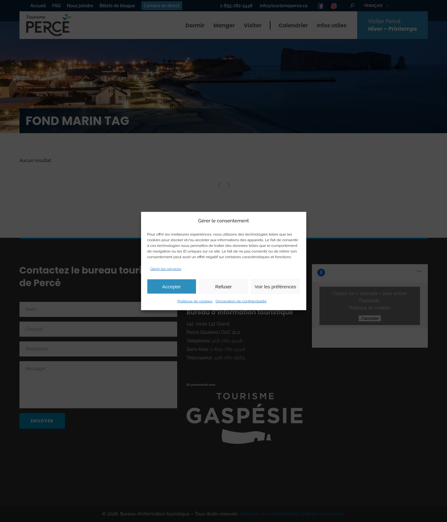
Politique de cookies (194, 301)
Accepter (171, 286)
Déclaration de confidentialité (240, 301)
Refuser (223, 286)
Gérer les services (165, 269)
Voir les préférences (276, 286)
